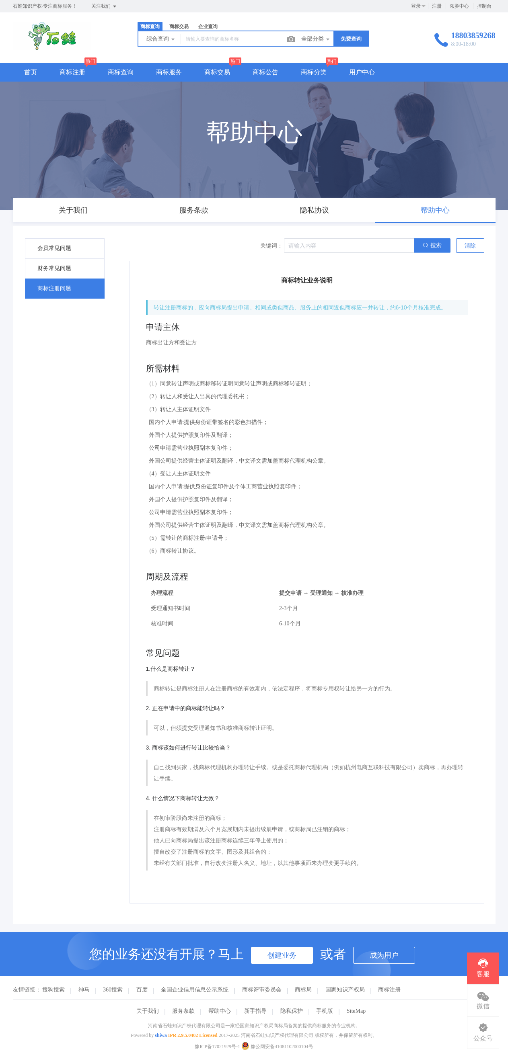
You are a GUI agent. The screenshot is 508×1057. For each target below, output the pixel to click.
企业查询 (208, 26)
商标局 (303, 990)
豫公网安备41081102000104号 (277, 1046)
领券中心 (459, 6)
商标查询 (150, 26)
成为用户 (384, 955)
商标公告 (265, 72)
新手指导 (255, 1011)
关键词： (271, 246)
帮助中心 (219, 1011)
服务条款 (183, 1011)
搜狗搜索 (53, 990)
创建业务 (281, 955)
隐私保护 (291, 1011)
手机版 (324, 1011)
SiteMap (356, 1011)
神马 (84, 990)
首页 (30, 72)
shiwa (161, 1035)
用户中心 (362, 72)
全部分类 (316, 39)
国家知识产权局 (345, 990)
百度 (142, 990)
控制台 (484, 6)
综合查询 (161, 39)
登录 (416, 6)
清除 (470, 246)
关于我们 (147, 1011)
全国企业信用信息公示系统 (194, 990)
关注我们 (104, 6)
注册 (437, 6)
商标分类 (314, 72)
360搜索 (113, 990)
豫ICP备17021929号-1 (217, 1046)
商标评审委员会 (262, 990)
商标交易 (179, 26)
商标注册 (72, 72)
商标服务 (169, 72)
